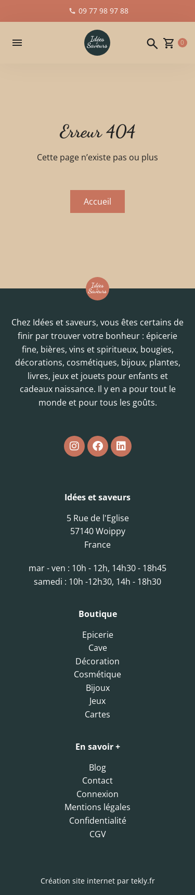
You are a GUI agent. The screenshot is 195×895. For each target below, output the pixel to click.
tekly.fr (143, 881)
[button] (17, 42)
